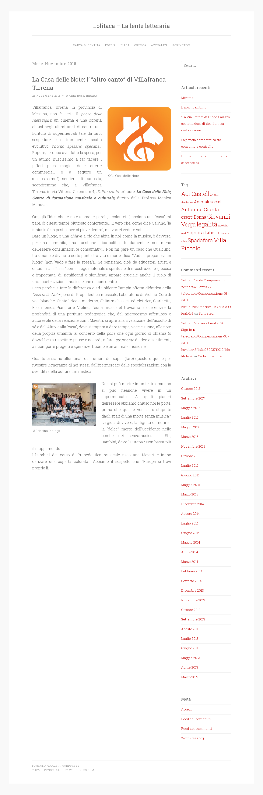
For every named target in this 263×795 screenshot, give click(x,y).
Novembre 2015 (193, 446)
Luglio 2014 (189, 523)
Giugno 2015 (190, 475)
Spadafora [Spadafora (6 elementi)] (200, 240)
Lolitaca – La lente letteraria (131, 25)
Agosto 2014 (190, 513)
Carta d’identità (86, 45)
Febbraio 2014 (191, 571)
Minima (187, 98)
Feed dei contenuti (196, 719)
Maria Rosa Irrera (81, 95)
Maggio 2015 (190, 485)
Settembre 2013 (193, 619)
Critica (140, 45)
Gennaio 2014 (191, 581)
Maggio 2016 (190, 427)
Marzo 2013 (189, 677)
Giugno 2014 (190, 533)
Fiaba (125, 45)
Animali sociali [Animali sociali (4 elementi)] (208, 201)
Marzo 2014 (189, 561)
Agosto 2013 (190, 629)
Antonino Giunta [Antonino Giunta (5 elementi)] (200, 209)
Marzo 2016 (189, 436)
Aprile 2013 (189, 667)
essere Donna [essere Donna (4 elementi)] (193, 217)
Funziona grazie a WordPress (55, 765)
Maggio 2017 (190, 408)
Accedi (186, 709)
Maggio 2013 (190, 658)
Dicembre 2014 (192, 504)
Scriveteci (181, 45)
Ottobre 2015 (190, 456)
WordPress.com (81, 770)
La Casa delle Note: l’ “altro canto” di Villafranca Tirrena (88, 83)
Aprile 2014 (189, 552)
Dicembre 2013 (192, 590)
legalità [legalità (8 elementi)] (207, 224)
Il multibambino (193, 107)
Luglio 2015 (189, 465)
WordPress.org (192, 738)
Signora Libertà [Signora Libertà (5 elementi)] (204, 232)
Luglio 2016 (190, 417)
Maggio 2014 (190, 542)
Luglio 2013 (189, 638)
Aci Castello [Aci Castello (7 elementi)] (197, 193)
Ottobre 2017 (190, 388)
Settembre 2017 (193, 398)
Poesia (110, 45)
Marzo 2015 (189, 494)
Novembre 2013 (193, 600)
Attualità (159, 45)
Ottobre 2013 (190, 610)
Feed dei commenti (196, 728)
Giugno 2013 (190, 648)
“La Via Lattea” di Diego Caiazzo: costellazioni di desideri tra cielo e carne (206, 123)
